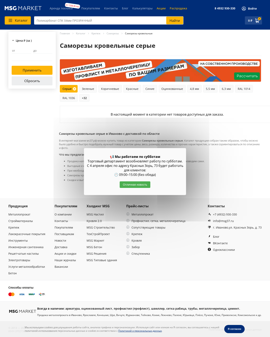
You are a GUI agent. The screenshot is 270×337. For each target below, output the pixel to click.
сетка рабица (176, 308)
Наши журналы (65, 260)
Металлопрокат (19, 214)
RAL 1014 (244, 89)
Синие (149, 89)
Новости (60, 240)
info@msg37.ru (221, 221)
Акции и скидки (65, 254)
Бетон (12, 273)
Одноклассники (221, 250)
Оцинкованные (172, 89)
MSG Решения (96, 254)
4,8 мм (194, 89)
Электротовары (19, 260)
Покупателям (90, 8)
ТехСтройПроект (98, 234)
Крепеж (13, 227)
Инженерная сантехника (26, 247)
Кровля (134, 240)
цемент (233, 308)
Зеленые (88, 89)
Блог (125, 8)
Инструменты (18, 240)
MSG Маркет (95, 240)
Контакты (111, 8)
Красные (132, 89)
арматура (72, 308)
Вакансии (61, 267)
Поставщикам (64, 234)
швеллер (158, 308)
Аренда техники (61, 8)
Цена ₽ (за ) (24, 40)
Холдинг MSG (98, 206)
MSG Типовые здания (102, 260)
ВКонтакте (218, 243)
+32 (84, 98)
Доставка (61, 247)
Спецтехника (138, 254)
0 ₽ (250, 20)
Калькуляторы (142, 8)
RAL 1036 (68, 98)
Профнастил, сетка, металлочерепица (155, 221)
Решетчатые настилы (23, 254)
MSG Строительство (101, 227)
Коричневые (110, 89)
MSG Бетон (94, 247)
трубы (192, 308)
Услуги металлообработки (26, 267)
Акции (161, 8)
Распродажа (178, 8)
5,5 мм (210, 89)
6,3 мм (226, 89)
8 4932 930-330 (225, 8)
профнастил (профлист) (132, 308)
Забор (133, 247)
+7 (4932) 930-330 (222, 214)
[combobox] (108, 20)
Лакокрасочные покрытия (26, 234)
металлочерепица (212, 308)
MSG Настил (95, 214)
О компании (63, 214)
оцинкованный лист (96, 308)
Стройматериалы (20, 221)
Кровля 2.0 (94, 221)
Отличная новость (135, 184)
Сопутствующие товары (145, 227)
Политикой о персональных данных (140, 331)
